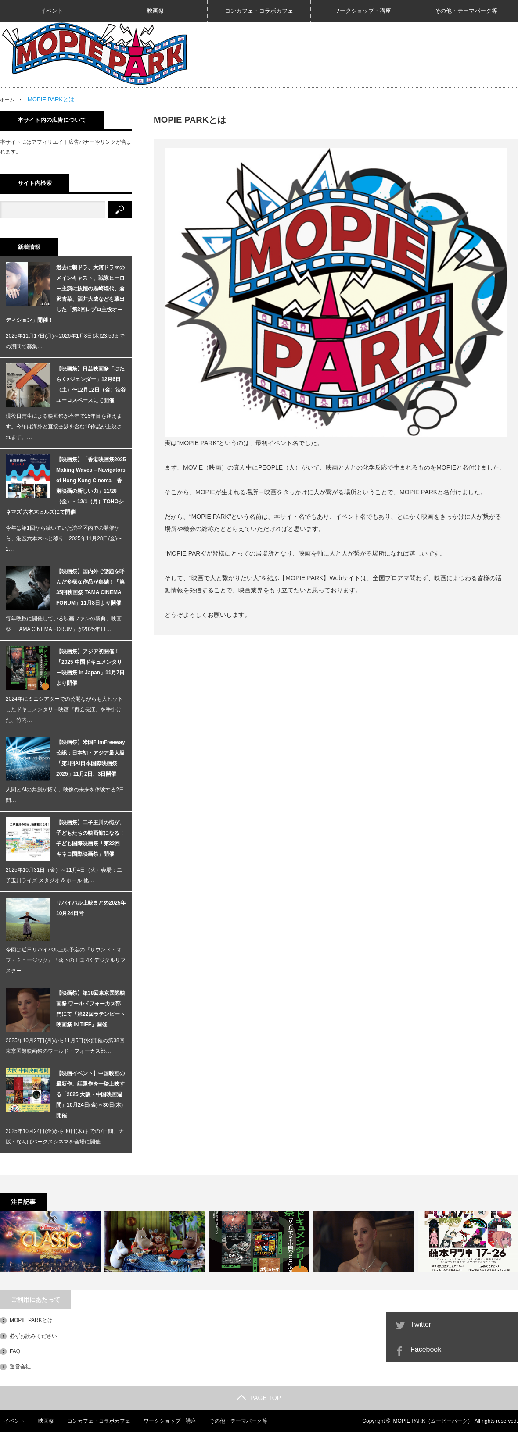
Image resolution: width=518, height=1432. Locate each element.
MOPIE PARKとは (31, 1320)
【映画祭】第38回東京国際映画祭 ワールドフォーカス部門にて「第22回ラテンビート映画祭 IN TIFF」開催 (90, 1009)
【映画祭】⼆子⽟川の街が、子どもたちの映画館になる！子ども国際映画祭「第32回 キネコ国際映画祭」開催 (90, 838)
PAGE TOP (259, 1397)
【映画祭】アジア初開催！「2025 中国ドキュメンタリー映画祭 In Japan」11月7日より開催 (90, 667)
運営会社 (20, 1367)
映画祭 (155, 10)
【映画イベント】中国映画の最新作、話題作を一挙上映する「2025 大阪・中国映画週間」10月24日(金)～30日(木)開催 (90, 1094)
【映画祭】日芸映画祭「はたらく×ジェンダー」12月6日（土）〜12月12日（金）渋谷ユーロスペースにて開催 (91, 384)
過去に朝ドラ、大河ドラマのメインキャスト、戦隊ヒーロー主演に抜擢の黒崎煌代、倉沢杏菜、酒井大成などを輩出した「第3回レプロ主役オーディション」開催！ (65, 293)
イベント (51, 10)
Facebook (425, 1349)
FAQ (15, 1351)
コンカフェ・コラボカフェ (259, 10)
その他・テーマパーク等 (466, 10)
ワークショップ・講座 (362, 10)
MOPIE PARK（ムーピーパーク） (433, 1421)
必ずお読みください (33, 1335)
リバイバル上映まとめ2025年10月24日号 (91, 908)
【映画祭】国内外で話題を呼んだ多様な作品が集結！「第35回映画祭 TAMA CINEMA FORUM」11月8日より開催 (90, 587)
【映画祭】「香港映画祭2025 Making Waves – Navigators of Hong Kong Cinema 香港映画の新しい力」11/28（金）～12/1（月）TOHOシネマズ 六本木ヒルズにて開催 (66, 485)
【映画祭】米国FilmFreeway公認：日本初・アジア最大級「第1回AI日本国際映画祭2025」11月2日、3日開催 (90, 758)
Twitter (420, 1324)
